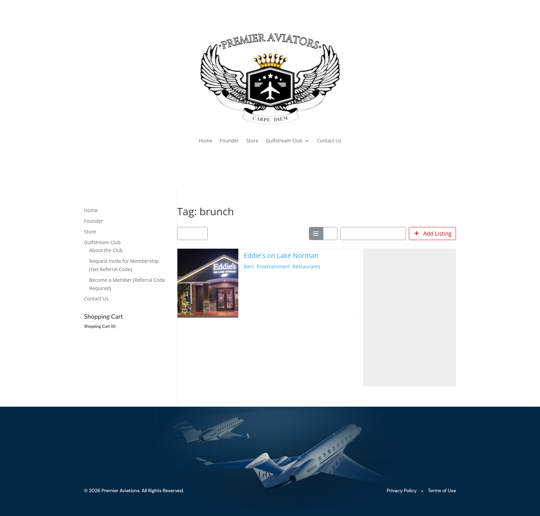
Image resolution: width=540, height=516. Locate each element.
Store (252, 140)
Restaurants (306, 266)
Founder (229, 140)
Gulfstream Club (284, 140)
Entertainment (273, 266)
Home (205, 140)
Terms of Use (442, 490)
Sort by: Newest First (371, 233)
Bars (249, 266)
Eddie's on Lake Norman (281, 255)
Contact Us (329, 140)
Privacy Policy (402, 490)
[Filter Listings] (192, 233)
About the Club (106, 250)
